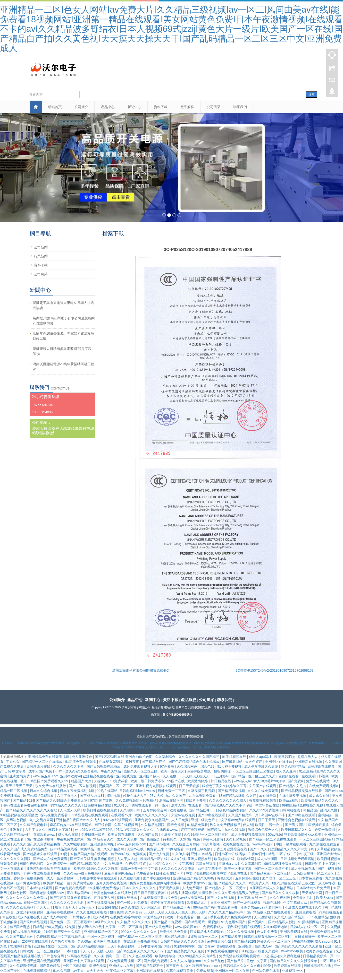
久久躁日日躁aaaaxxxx (203, 966)
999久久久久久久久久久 (139, 932)
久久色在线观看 (141, 956)
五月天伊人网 (104, 898)
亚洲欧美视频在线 (294, 932)
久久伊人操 (180, 854)
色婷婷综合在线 (199, 771)
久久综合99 (133, 912)
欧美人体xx (325, 898)
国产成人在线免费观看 (50, 859)
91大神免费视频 (229, 766)
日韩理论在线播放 (322, 766)
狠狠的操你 (222, 771)
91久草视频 (211, 844)
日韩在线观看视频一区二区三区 (268, 936)
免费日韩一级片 (93, 834)
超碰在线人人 (308, 757)
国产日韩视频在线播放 (103, 766)
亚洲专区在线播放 (279, 762)
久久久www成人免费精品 (82, 873)
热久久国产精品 (293, 766)
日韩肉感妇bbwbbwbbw (137, 791)
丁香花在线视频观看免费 (42, 873)
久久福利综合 (165, 757)
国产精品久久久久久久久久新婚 (299, 946)
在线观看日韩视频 (315, 776)
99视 (64, 854)
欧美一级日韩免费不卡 (148, 781)
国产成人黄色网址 (159, 927)
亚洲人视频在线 (199, 859)
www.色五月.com (46, 776)
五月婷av (222, 776)
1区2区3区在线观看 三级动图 (294, 883)
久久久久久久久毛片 (69, 766)
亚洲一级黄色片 (203, 820)
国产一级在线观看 (247, 902)
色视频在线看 (289, 776)
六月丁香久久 (35, 830)
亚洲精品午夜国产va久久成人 (78, 820)
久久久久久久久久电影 (178, 868)
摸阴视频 (114, 796)
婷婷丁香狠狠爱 (193, 830)
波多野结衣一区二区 (203, 936)
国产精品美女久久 (100, 839)
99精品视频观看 (330, 912)
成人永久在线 (319, 796)
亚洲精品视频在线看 (98, 776)
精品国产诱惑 (20, 927)
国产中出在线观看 (212, 815)
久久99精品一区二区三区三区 (206, 834)
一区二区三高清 (130, 927)
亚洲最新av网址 (102, 844)
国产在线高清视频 (40, 839)
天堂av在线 (136, 849)
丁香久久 (13, 762)
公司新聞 (41, 247)
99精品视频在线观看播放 (19, 815)
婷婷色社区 (18, 893)
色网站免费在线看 (266, 971)
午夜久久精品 (111, 771)
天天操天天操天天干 (198, 776)
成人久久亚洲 (286, 771)
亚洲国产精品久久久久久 (227, 883)
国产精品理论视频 (232, 791)
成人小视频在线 (303, 868)
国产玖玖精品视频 (34, 922)
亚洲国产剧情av (329, 854)
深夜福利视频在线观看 (243, 927)
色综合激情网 (325, 830)
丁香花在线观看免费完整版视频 (24, 805)
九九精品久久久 (161, 864)
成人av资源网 (268, 859)
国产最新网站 (232, 762)
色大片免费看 (267, 932)
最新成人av (264, 946)
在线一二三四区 (36, 902)
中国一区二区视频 (101, 936)
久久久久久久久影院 (16, 859)
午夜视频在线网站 (71, 839)
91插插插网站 (309, 922)
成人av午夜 (327, 883)
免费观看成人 (214, 927)
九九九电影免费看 (203, 796)
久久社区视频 (236, 839)
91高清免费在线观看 (81, 762)
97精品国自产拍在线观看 (89, 854)
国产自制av (206, 946)
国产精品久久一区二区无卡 (226, 888)
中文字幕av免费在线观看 (237, 820)
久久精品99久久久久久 (134, 922)
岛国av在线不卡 (171, 800)
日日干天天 (267, 820)
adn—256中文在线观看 (31, 941)
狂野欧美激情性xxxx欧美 (303, 834)
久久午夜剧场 (280, 898)
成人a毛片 (100, 917)
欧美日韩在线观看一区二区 (187, 917)
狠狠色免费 (35, 878)
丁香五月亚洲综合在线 (230, 849)
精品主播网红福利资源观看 (192, 893)
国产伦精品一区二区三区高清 (140, 936)
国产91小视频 (159, 844)
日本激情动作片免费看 (313, 888)
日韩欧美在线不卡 (170, 873)
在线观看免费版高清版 (140, 941)
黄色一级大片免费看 (132, 902)
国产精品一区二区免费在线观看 (273, 839)
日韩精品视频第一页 (319, 956)
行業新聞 (41, 256)
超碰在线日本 (127, 898)
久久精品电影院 (153, 825)
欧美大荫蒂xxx (194, 883)
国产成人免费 (159, 854)
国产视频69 (257, 922)
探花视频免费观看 (55, 815)
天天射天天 (95, 971)
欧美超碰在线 (224, 859)
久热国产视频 (190, 839)
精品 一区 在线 (280, 854)
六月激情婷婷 (198, 781)
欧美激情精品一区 (57, 883)
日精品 (38, 927)
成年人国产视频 (40, 771)
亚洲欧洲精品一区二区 (101, 932)
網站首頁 (55, 107)
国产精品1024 (23, 800)
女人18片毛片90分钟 (269, 781)
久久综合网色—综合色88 (196, 766)
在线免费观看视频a (324, 786)
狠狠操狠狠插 (319, 825)
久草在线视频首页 (180, 971)
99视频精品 (319, 917)
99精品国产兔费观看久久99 (47, 781)
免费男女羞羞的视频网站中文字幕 (156, 883)
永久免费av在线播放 (51, 786)
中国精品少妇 (154, 917)
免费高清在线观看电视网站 (240, 956)
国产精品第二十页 (177, 907)
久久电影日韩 (130, 810)
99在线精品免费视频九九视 (303, 805)
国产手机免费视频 (101, 902)
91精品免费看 (197, 825)
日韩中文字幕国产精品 (154, 946)
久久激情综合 (57, 864)
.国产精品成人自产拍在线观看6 (270, 912)
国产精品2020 (244, 941)
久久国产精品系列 (20, 936)
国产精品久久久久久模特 (281, 893)
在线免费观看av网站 (126, 917)
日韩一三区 (87, 907)
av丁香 (79, 971)
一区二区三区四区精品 (316, 839)
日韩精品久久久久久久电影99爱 (247, 966)
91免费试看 (119, 781)
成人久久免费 (127, 839)
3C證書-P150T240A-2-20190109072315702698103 (275, 670)
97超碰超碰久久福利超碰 (281, 956)
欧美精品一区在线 (154, 859)
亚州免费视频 (306, 912)
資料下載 (160, 107)
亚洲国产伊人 (150, 776)
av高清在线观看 (79, 956)
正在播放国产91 (79, 893)
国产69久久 (259, 849)
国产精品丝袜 (200, 810)
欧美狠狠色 (179, 810)
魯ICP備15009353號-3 (177, 714)
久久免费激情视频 (23, 966)
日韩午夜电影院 (32, 864)
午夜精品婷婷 (136, 864)
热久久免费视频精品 (225, 825)
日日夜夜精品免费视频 (229, 810)
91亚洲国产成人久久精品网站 (271, 888)
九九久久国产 (176, 796)
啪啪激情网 (246, 859)
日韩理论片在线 (38, 766)
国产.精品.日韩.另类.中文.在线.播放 (96, 864)
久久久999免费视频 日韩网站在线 (275, 810)
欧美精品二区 (91, 849)
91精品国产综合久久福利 (62, 932)
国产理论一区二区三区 (279, 878)
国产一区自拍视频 (83, 786)
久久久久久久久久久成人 (228, 800)
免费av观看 (204, 971)
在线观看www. (167, 830)
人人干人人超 (127, 859)
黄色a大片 (225, 878)
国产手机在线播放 (157, 878)
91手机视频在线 (234, 757)
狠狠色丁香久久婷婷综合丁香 (224, 786)
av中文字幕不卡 (210, 868)
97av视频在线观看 (27, 932)
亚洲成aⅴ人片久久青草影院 (240, 864)
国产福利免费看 (156, 961)
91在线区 (9, 917)
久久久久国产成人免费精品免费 (37, 844)
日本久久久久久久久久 (139, 888)
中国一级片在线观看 (291, 844)
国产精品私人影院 (282, 922)
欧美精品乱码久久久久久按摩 (96, 868)
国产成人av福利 (92, 796)
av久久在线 (129, 907)
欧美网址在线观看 (107, 941)
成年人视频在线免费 (60, 927)
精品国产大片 (81, 781)
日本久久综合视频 (44, 791)
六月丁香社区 (67, 796)
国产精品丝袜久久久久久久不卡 (141, 951)
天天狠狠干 (172, 776)
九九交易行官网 (41, 820)
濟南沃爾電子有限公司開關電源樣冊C (140, 670)
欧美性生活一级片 (269, 825)
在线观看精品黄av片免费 (159, 898)
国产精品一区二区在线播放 (42, 762)
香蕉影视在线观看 (263, 800)
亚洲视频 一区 (293, 971)
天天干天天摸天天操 (99, 951)
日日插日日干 (305, 936)
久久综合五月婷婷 (186, 844)
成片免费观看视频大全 (140, 766)
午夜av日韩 (257, 854)
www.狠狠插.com (188, 927)
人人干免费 (180, 820)
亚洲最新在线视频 (309, 762)
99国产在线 (176, 781)
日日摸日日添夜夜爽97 (151, 893)
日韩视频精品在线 (98, 805)
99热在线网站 (107, 791)
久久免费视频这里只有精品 (136, 800)
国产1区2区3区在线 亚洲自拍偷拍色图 (124, 757)
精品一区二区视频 (14, 791)
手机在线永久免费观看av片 (231, 917)
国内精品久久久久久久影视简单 (294, 961)
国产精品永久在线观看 (40, 854)
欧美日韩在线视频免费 (100, 810)
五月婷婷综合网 (155, 810)
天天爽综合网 (312, 893)
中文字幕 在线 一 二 (252, 898)
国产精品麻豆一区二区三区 (271, 873)
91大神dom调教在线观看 (133, 805)
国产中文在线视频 (221, 898)
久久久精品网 (114, 849)
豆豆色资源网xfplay (119, 873)
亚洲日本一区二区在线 (232, 971)
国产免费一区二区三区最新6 (71, 922)
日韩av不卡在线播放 (231, 854)
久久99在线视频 (75, 844)
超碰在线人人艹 (135, 796)
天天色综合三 (150, 907)
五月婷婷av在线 (247, 878)
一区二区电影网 (75, 966)
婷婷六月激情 (213, 839)
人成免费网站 (192, 888)
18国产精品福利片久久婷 (237, 796)
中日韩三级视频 (198, 849)
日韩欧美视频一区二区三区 (314, 873)
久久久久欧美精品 (20, 907)
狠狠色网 (116, 912)
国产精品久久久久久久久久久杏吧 (32, 810)
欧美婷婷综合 (165, 956)
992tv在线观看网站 (118, 820)
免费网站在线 (83, 883)
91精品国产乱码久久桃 (320, 810)
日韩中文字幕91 (60, 830)
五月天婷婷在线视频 (112, 883)
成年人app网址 (260, 757)
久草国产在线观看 (263, 786)
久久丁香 (322, 907)
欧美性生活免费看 (174, 932)
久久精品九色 (214, 961)
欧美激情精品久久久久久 (320, 800)
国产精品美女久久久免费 (186, 951)
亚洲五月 (16, 830)
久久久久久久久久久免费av (27, 898)
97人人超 (157, 796)
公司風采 (213, 107)
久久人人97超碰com (186, 961)
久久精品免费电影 (34, 825)
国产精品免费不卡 (150, 966)
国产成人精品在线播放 (87, 946)
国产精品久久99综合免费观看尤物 (62, 800)
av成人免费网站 (192, 898)
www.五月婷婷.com (132, 844)
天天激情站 (263, 917)
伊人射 (248, 825)
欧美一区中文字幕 (238, 868)
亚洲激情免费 (20, 776)
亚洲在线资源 (127, 776)
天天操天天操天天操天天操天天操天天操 (175, 912)
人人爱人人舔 (70, 810)
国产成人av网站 (55, 917)
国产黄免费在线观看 (71, 888)
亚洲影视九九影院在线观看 (156, 786)
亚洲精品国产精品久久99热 (194, 878)
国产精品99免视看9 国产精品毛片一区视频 (186, 922)
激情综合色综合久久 (263, 830)
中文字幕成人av (295, 902)
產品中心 (108, 107)
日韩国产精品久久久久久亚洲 (182, 941)
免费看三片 (156, 849)
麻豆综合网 (103, 825)
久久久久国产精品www (226, 912)
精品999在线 (120, 854)
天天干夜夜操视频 (121, 946)
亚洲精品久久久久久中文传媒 (292, 849)
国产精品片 (236, 961)
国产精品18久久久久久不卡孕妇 (229, 805)
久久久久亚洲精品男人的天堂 (237, 893)
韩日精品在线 (221, 781)
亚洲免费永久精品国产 (151, 820)
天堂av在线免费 (183, 815)
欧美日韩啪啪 (285, 757)
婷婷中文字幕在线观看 (167, 902)
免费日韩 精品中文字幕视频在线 (61, 936)
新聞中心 (134, 107)
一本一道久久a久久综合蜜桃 (77, 771)
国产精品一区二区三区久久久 (253, 776)
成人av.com (323, 941)
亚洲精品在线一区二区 (51, 946)
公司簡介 (81, 107)
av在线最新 (268, 796)
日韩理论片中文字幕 (320, 864)
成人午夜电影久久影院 (261, 766)
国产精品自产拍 (154, 762)
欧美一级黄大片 (172, 771)
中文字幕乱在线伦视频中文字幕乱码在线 (217, 873)
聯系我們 (240, 107)
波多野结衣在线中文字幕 (97, 927)
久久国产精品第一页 (243, 815)
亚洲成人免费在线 (299, 907)
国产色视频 (176, 825)
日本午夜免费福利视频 (77, 791)
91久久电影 (62, 971)
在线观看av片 (122, 815)
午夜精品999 (303, 941)
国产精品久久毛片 (293, 786)
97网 (93, 800)
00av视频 (275, 834)
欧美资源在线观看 (320, 951)
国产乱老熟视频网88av (47, 893)
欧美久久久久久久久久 (151, 815)
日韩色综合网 (54, 956)
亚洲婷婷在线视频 (60, 912)
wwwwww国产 (263, 844)
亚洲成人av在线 (121, 966)
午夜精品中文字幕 (120, 971)
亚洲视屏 (245, 946)
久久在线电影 (130, 878)
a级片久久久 (105, 922)
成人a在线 (178, 859)
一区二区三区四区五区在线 (253, 771)
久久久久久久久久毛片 (67, 902)
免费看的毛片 (303, 898)
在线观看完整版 (111, 762)
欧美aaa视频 (289, 800)
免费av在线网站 (318, 781)
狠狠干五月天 (65, 907)
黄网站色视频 (16, 820)
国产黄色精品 (50, 966)
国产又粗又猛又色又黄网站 (71, 898)
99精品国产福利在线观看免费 (216, 907)
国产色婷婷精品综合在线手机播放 (194, 762)
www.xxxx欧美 (292, 951)
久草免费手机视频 (202, 791)
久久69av (84, 941)
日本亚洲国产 (221, 902)
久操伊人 (101, 781)
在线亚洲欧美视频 (293, 796)
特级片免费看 (196, 800)
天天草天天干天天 (19, 786)
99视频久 (170, 839)
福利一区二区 (116, 956)
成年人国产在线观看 (187, 805)
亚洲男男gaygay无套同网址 (262, 907)
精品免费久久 (259, 883)
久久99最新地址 (275, 927)
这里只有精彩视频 (30, 912)
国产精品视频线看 (64, 849)
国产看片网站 (295, 825)
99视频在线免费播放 (104, 888)
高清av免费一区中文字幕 (139, 868)
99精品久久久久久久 (66, 805)
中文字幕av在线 (267, 805)
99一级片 (161, 805)
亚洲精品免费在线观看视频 (49, 757)
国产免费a (295, 781)
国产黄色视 (175, 966)
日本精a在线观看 (39, 888)
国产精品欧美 (231, 936)
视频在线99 (272, 902)
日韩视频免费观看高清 (297, 859)
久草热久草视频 (63, 941)
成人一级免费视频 (60, 878)
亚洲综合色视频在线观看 (297, 820)
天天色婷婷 (254, 762)
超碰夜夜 (132, 762)
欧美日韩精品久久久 (297, 830)
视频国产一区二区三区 (116, 786)
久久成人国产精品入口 (291, 917)
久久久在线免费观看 (263, 791)
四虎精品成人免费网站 (207, 932)
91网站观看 (175, 849)
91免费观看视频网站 (223, 951)
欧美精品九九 (197, 902)
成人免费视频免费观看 (248, 834)
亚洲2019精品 (202, 854)
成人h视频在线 (29, 917)
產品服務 (187, 107)
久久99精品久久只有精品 (197, 956)
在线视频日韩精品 (37, 971)
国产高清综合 (150, 839)
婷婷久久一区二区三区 (274, 941)
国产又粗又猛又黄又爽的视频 (92, 859)
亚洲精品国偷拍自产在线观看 (49, 868)
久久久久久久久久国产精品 (199, 757)
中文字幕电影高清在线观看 (196, 864)
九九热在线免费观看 (325, 844)
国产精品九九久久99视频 (226, 830)
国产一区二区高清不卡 (271, 868)
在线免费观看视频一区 (124, 961)
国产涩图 (106, 800)
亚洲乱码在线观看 (150, 971)
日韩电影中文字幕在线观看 (97, 878)
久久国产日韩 (148, 834)
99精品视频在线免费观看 (89, 815)
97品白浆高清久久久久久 (135, 830)
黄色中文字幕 (257, 961)
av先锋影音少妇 (219, 941)
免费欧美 (140, 854)
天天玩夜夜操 (169, 888)
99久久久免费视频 (240, 932)
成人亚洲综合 (82, 757)
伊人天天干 (44, 907)
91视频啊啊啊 (185, 946)
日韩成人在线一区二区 (307, 927)
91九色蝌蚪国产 (233, 922)
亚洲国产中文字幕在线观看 (84, 961)
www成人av (242, 781)
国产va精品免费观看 (39, 796)
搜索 (311, 94)
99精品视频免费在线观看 (283, 864)
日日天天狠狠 (189, 786)
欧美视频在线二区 (237, 844)
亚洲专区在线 (171, 834)
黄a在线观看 (226, 946)
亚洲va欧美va (70, 776)
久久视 (98, 956)
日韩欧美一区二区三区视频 (40, 951)
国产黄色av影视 (28, 883)
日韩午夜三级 (304, 854)
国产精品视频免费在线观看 (302, 791)
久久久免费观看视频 (92, 912)
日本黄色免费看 (311, 878)
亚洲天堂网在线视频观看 (42, 961)
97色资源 (167, 766)
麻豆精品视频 (175, 936)
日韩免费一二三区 (172, 791)
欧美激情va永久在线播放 (113, 893)
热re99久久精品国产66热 (94, 830)
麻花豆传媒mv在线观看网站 (71, 825)
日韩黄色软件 (80, 917)
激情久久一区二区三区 (141, 771)
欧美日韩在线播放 (122, 834)
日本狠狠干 (72, 951)
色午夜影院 (145, 873)
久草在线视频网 (126, 825)
